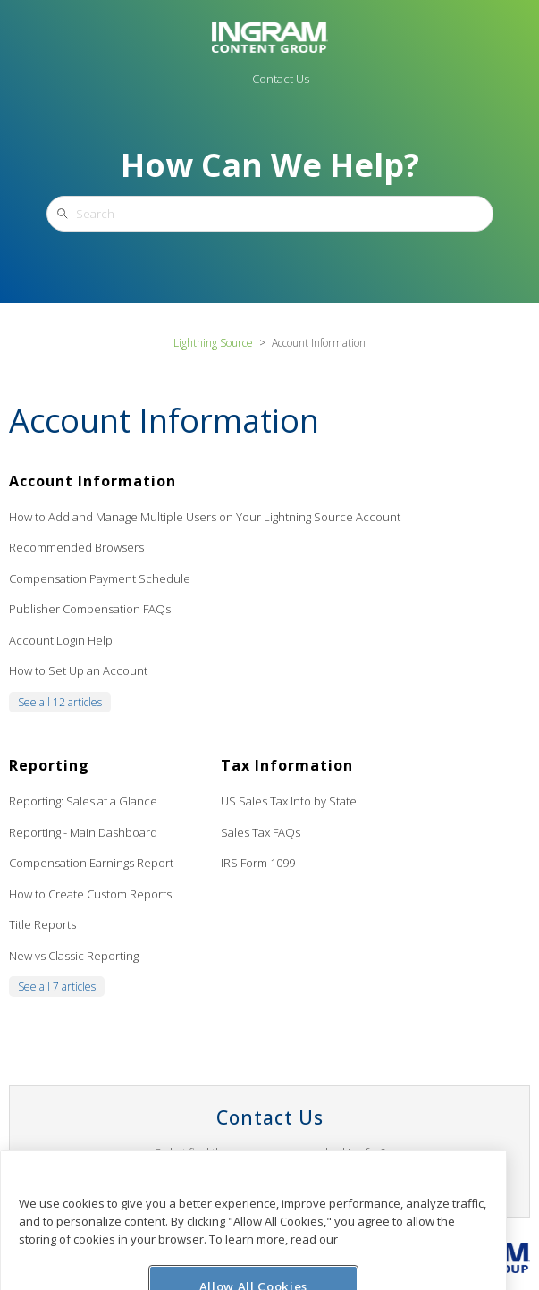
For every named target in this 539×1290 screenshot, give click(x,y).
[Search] (269, 214)
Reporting (49, 765)
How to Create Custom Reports (90, 894)
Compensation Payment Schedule (99, 578)
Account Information (92, 481)
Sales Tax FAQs (260, 832)
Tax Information (287, 765)
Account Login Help (61, 640)
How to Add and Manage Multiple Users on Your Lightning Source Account (204, 517)
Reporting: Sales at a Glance (83, 801)
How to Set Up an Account (78, 670)
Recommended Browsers (76, 547)
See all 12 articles (60, 702)
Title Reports (42, 924)
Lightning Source (213, 342)
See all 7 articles (57, 986)
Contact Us (280, 79)
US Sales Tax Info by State (289, 801)
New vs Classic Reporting (74, 956)
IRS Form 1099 (258, 863)
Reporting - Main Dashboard (83, 832)
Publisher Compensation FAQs (90, 609)
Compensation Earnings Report (91, 863)
